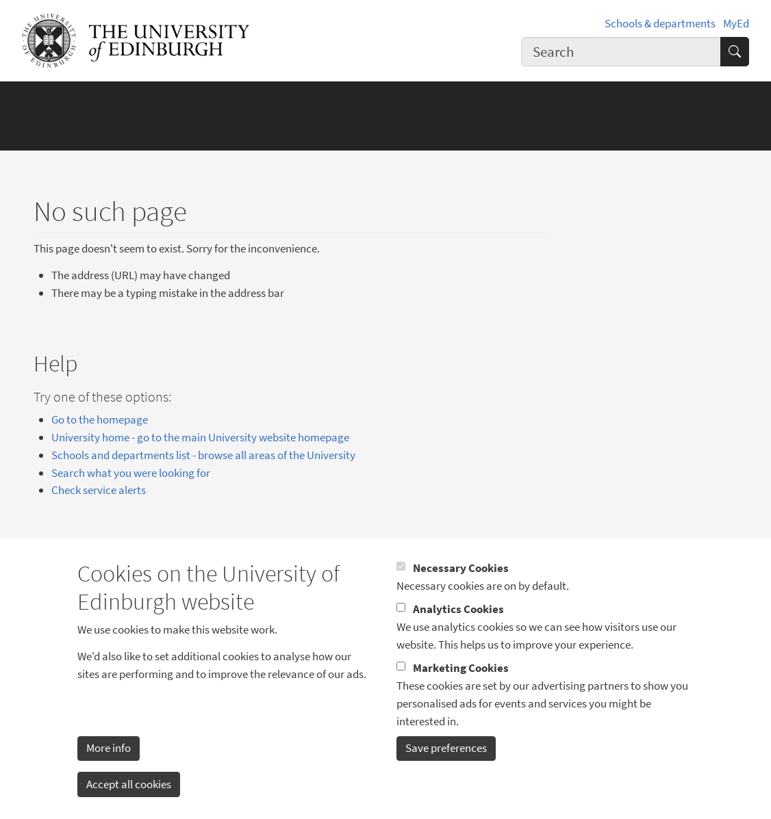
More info (108, 769)
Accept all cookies (128, 804)
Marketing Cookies (461, 688)
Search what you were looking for (130, 472)
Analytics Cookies (458, 630)
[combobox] (620, 51)
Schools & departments (660, 23)
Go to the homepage (99, 419)
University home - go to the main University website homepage (200, 437)
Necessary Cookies (461, 589)
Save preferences (446, 769)
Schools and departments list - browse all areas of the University (203, 455)
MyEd (736, 23)
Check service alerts (98, 489)
